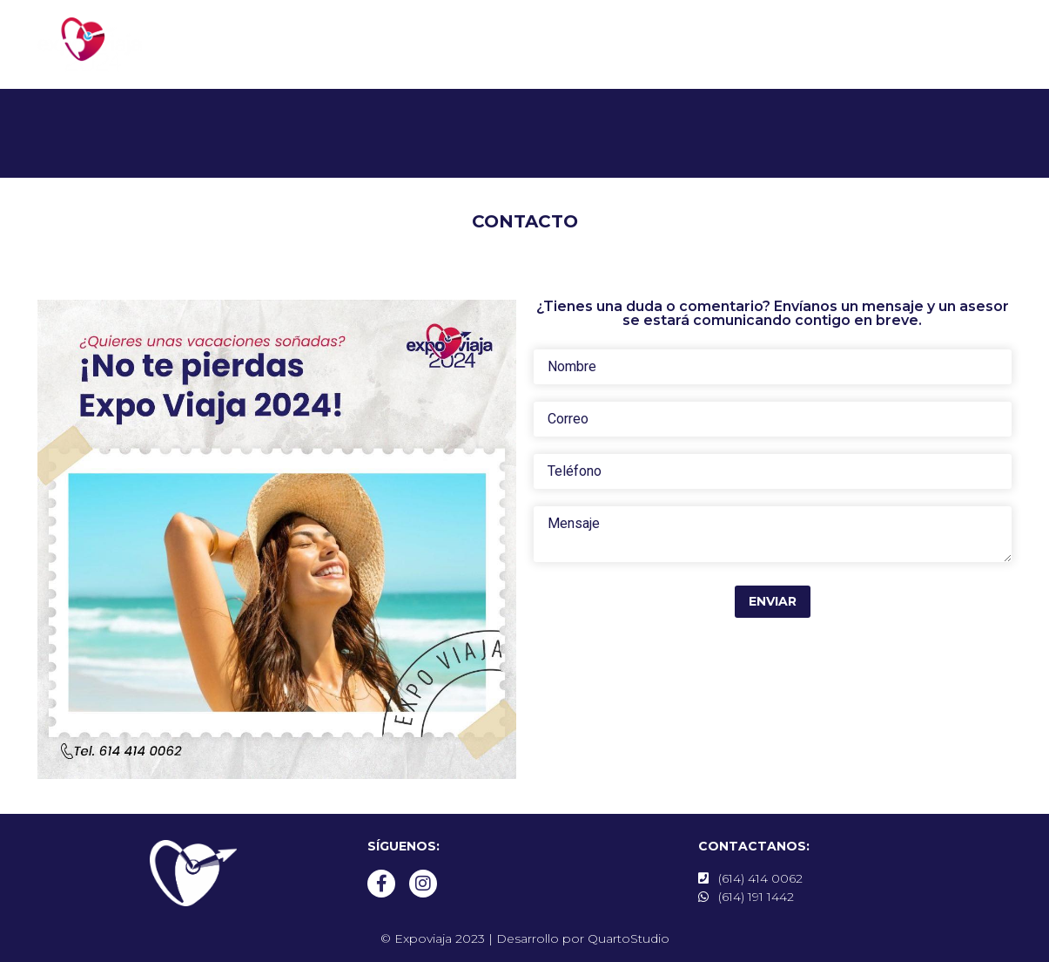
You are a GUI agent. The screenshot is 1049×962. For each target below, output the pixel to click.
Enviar (773, 601)
